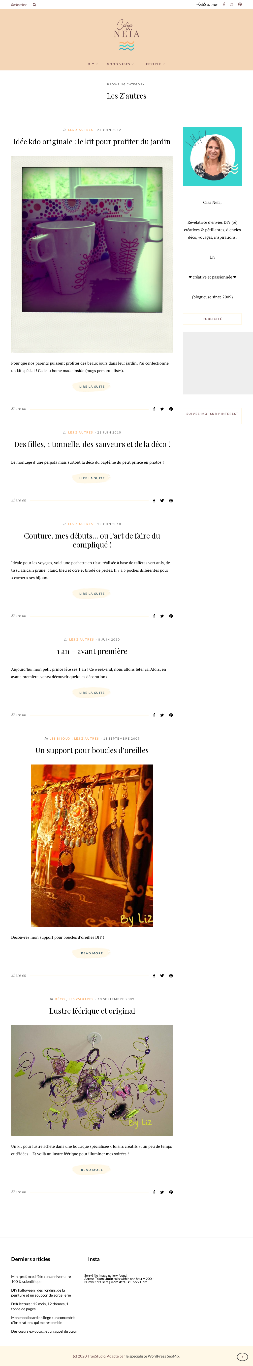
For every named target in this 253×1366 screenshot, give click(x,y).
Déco (60, 999)
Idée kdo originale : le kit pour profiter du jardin (92, 141)
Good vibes (118, 64)
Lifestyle (152, 64)
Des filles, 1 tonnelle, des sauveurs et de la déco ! (92, 443)
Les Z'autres (80, 130)
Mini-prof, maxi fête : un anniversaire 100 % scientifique (41, 1279)
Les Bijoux (60, 738)
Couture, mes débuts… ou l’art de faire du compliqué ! (92, 540)
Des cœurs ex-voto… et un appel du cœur (44, 1331)
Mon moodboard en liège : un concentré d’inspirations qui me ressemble (43, 1320)
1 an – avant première (92, 651)
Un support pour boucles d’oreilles (92, 750)
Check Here (138, 1282)
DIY (91, 64)
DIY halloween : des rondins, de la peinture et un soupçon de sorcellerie (41, 1292)
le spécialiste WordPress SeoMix (152, 1356)
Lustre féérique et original (92, 1010)
